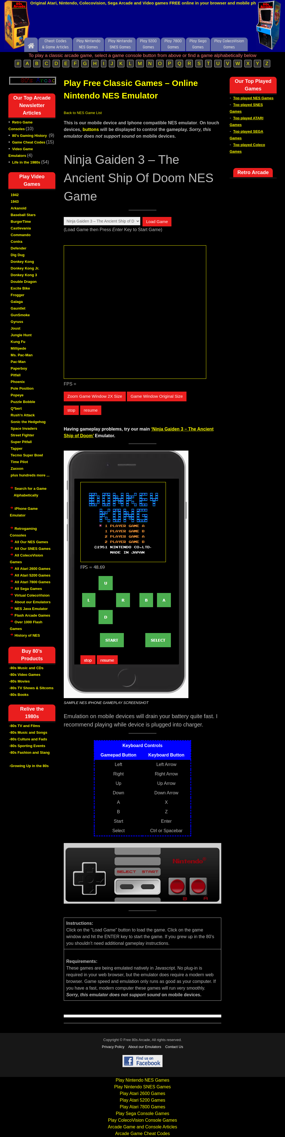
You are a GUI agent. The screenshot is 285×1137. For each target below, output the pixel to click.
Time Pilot (19, 462)
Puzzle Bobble (23, 402)
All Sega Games (28, 589)
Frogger (17, 295)
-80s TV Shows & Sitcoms (31, 688)
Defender (18, 248)
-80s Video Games (24, 675)
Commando (21, 235)
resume (91, 410)
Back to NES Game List (83, 113)
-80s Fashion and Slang (29, 752)
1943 (15, 201)
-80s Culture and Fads (28, 739)
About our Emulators (32, 602)
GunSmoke (20, 315)
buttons (91, 129)
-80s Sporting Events (27, 746)
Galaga (17, 302)
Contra (16, 241)
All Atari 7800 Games (32, 582)
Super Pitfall (21, 442)
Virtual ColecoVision (32, 595)
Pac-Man (18, 362)
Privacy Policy (113, 1047)
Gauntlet (18, 308)
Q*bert (16, 408)
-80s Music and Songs (28, 732)
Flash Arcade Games (32, 615)
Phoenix (18, 382)
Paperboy (19, 368)
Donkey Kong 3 (24, 275)
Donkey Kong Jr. (25, 268)
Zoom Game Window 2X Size (94, 396)
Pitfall (15, 375)
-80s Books (18, 695)
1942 (15, 195)
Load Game (157, 221)
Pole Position (22, 388)
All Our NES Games (31, 542)
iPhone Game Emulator (24, 514)
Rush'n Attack (23, 415)
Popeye (17, 395)
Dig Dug (17, 255)
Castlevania (21, 228)
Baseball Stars (23, 215)
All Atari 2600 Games (32, 569)
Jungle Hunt (21, 335)
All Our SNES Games (32, 549)
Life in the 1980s (26, 162)
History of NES (27, 635)
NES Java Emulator (31, 609)
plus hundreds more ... (30, 475)
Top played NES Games (253, 98)
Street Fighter (22, 435)
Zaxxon (17, 468)
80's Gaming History (30, 136)
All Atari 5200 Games (32, 575)
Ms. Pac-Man (22, 355)
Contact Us (174, 1047)
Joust (15, 328)
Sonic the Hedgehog (28, 422)
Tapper (16, 448)
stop (71, 410)
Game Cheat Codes (28, 142)
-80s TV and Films (24, 726)
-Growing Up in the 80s (29, 766)
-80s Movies (19, 681)
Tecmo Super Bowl (27, 455)
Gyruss (17, 322)
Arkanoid (18, 208)
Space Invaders (24, 428)
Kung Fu (18, 342)
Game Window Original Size (157, 396)
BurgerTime (21, 221)
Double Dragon (23, 282)
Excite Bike (20, 288)
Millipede (18, 348)
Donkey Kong (22, 261)
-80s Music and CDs (26, 668)
